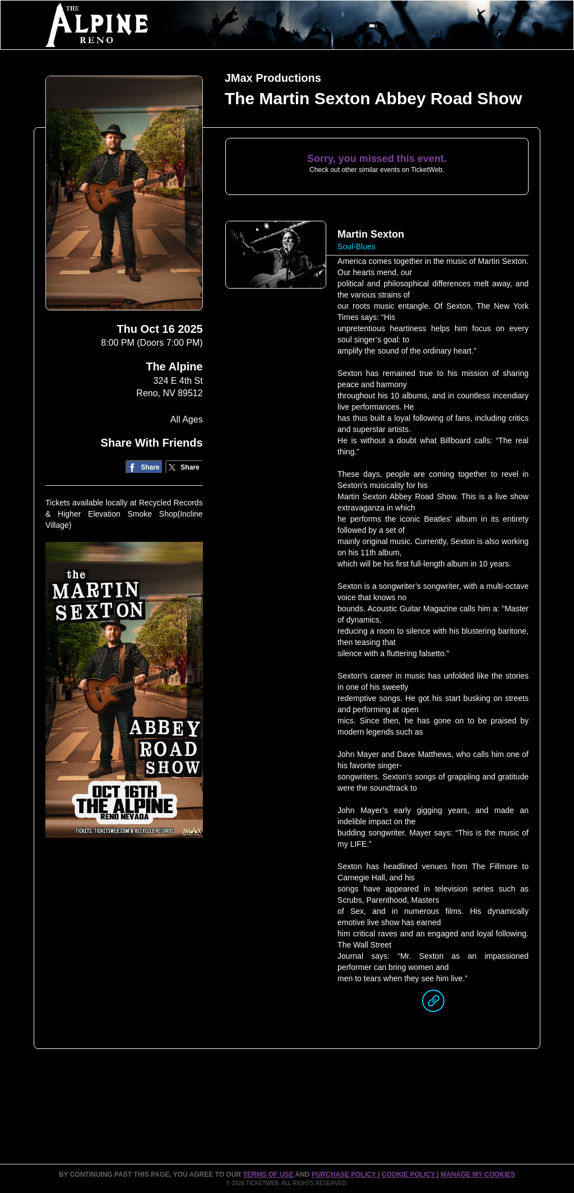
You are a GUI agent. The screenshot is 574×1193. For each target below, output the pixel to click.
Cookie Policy (409, 1174)
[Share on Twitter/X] (184, 467)
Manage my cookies (478, 1174)
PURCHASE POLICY (345, 1174)
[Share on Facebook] (144, 467)
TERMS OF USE (269, 1174)
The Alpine (174, 366)
